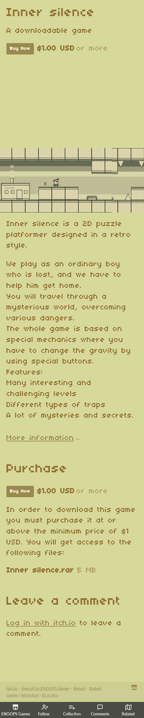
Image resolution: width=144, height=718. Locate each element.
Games (12, 695)
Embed (95, 688)
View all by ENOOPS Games (45, 688)
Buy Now (20, 48)
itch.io (11, 688)
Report (79, 688)
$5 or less (50, 695)
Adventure (30, 695)
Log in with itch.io (41, 623)
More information (43, 438)
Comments (100, 710)
